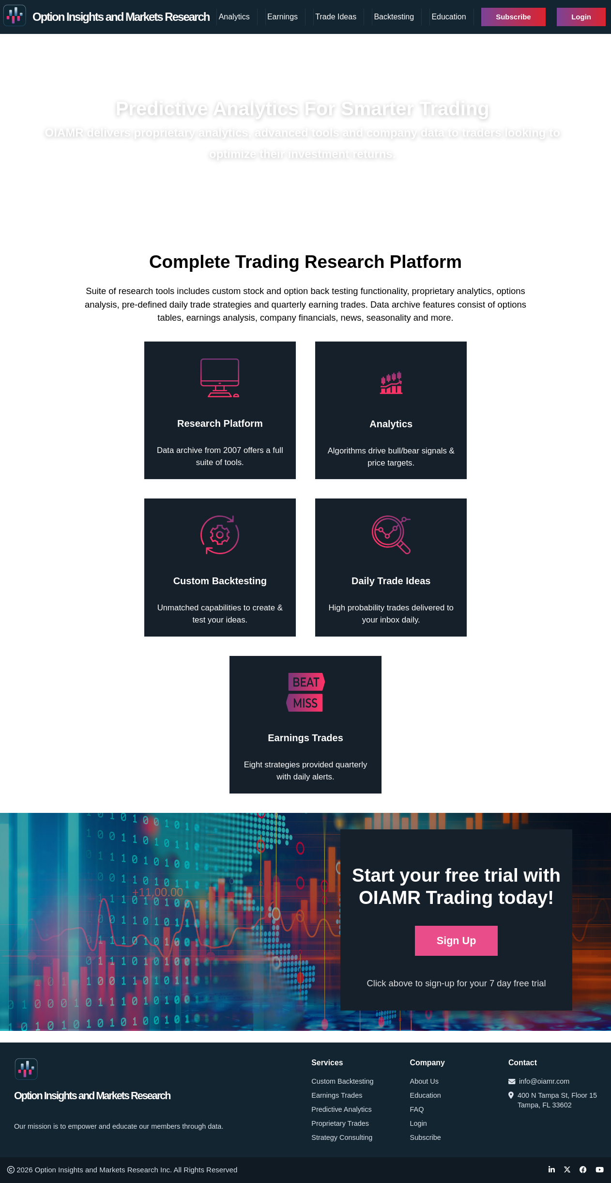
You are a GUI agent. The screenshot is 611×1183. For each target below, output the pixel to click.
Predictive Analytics (341, 1109)
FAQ (417, 1109)
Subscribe (513, 17)
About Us (424, 1081)
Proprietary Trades (340, 1123)
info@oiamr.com (539, 1081)
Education (448, 17)
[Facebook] (583, 1170)
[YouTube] (600, 1170)
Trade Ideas (335, 17)
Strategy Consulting (341, 1137)
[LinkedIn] (552, 1170)
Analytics (234, 17)
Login (581, 17)
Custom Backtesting (342, 1081)
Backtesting (394, 17)
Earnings (282, 17)
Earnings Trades (336, 1095)
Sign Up (456, 940)
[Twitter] (567, 1170)
